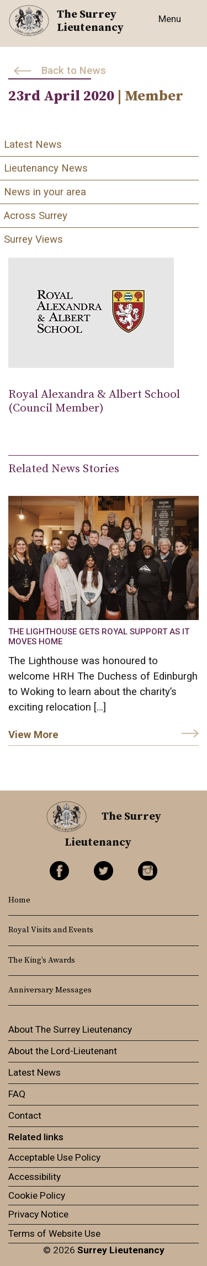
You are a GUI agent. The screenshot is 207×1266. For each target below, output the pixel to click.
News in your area (45, 192)
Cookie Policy (36, 1195)
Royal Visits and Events (50, 930)
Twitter (103, 870)
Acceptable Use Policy (54, 1157)
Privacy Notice (38, 1214)
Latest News (33, 144)
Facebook (59, 870)
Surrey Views (33, 239)
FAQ (16, 1093)
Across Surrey (35, 216)
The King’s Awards (41, 960)
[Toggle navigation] (172, 25)
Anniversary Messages (50, 990)
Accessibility (34, 1176)
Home (19, 900)
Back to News (73, 71)
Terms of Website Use (54, 1233)
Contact (24, 1115)
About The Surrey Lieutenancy (70, 1029)
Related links (35, 1136)
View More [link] (33, 735)
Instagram (147, 870)
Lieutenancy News (46, 168)
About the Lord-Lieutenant (62, 1050)
